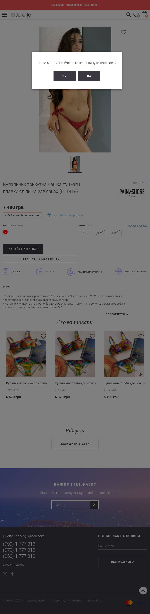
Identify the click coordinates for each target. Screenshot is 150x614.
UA (87, 76)
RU (63, 76)
